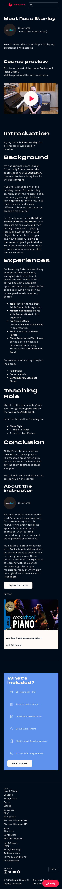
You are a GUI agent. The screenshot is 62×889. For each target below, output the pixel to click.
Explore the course (18, 585)
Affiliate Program (13, 838)
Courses (8, 795)
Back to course (19, 763)
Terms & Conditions (15, 857)
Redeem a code (12, 853)
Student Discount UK (15, 820)
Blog (6, 813)
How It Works (11, 791)
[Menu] (6, 5)
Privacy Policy (11, 860)
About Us (9, 831)
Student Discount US (15, 824)
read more (10, 576)
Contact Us (10, 835)
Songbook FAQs (12, 849)
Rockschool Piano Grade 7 (24, 638)
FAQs (6, 846)
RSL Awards (23, 27)
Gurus (7, 802)
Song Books (10, 798)
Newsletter (9, 817)
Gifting (7, 806)
